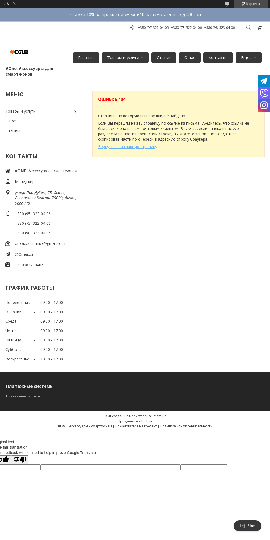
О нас (189, 57)
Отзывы (12, 131)
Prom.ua (160, 416)
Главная (86, 57)
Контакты (218, 57)
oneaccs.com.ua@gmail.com (40, 243)
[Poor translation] (19, 459)
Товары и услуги (123, 57)
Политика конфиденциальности (186, 426)
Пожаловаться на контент (136, 426)
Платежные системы (24, 396)
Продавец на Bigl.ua (135, 421)
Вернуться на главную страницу (127, 146)
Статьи (164, 57)
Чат (247, 525)
